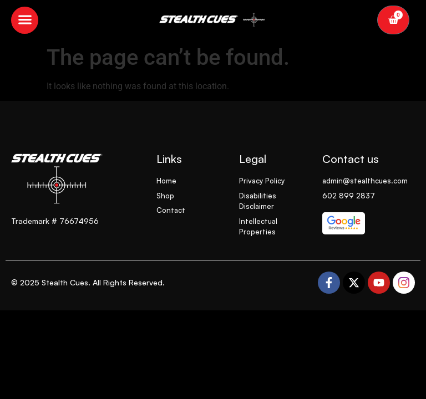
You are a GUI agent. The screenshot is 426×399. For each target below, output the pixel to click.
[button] (25, 19)
